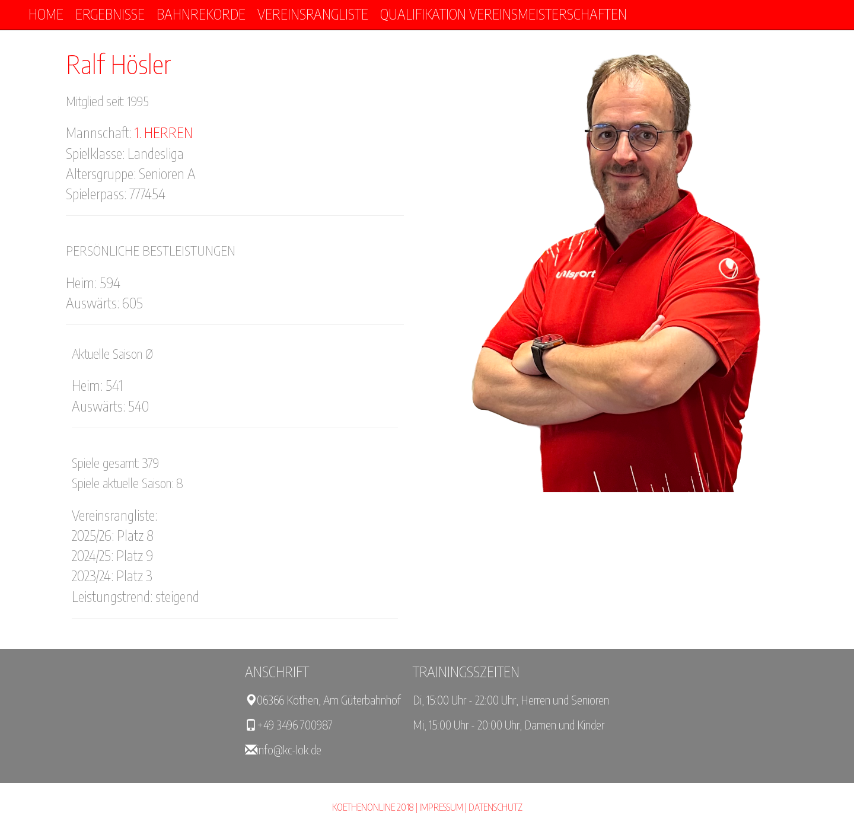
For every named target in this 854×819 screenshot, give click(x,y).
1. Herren (164, 132)
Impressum (441, 807)
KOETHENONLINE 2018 (373, 807)
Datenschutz (495, 807)
